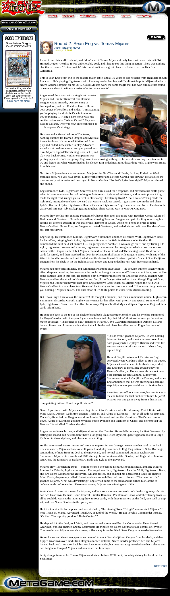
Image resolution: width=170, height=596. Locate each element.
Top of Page (160, 565)
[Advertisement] (103, 26)
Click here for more (18, 101)
